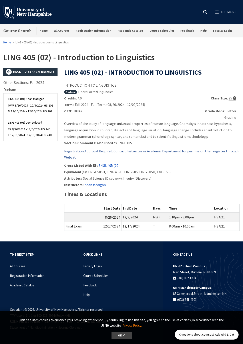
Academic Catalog (130, 31)
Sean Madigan (95, 185)
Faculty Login (222, 31)
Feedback (187, 31)
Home (44, 31)
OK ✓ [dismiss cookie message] (121, 335)
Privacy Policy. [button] (132, 325)
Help (203, 31)
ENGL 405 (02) (109, 165)
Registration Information (93, 31)
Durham (71, 92)
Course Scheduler (161, 31)
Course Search (17, 30)
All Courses (62, 31)
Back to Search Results (30, 72)
